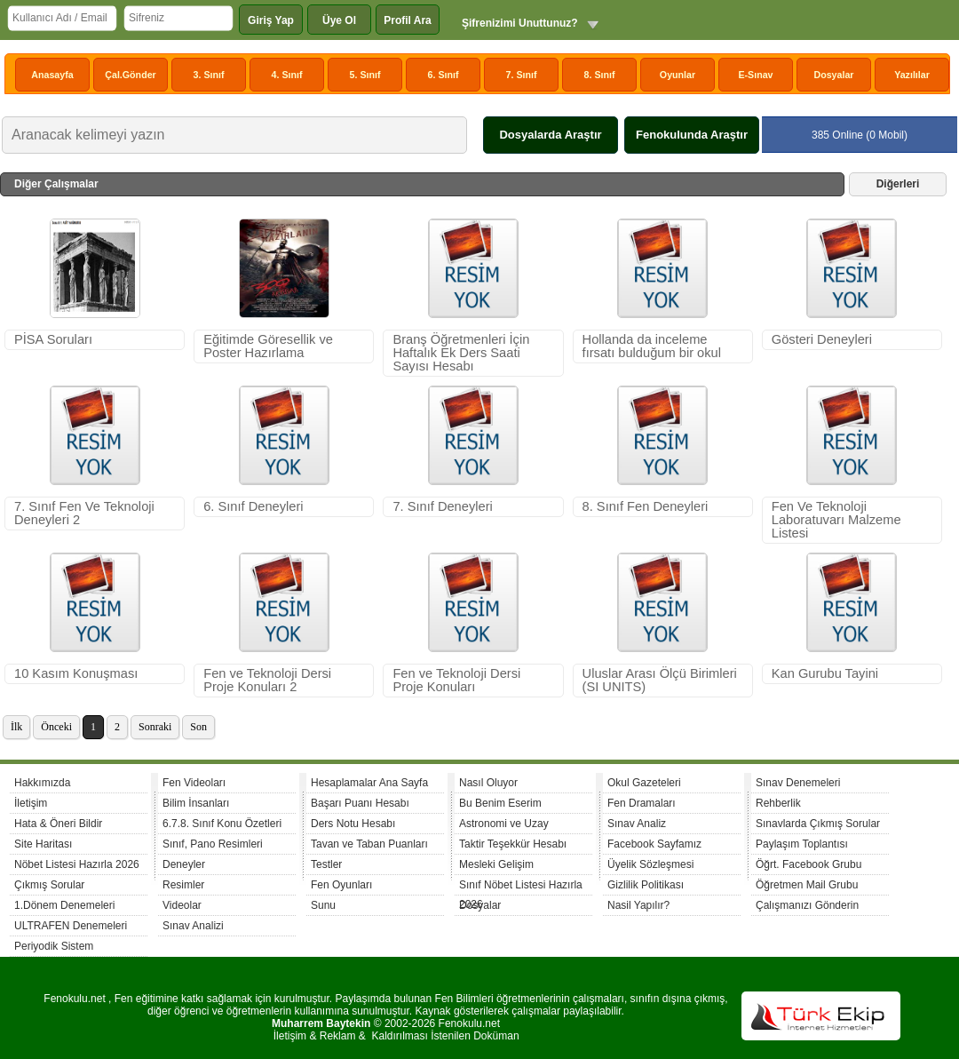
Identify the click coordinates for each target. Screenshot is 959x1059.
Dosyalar (833, 74)
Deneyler (183, 864)
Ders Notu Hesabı (353, 823)
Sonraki (155, 727)
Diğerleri (898, 184)
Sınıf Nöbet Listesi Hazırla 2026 (521, 887)
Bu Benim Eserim (500, 803)
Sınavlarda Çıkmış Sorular (818, 823)
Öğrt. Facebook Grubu (808, 864)
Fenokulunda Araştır (692, 134)
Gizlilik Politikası (645, 885)
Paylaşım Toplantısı (802, 844)
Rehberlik (778, 803)
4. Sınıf (287, 74)
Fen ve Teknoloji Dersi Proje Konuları (456, 680)
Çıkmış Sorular (49, 885)
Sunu (323, 905)
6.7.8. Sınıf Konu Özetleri (221, 823)
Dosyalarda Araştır (550, 134)
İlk (16, 727)
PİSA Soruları (53, 339)
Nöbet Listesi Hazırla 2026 (76, 864)
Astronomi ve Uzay (504, 823)
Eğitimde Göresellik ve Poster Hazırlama (268, 346)
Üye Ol (339, 20)
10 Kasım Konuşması (76, 673)
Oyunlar (677, 74)
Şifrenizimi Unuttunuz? (520, 23)
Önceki (56, 727)
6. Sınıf (443, 74)
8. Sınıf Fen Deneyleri (646, 506)
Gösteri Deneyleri (822, 339)
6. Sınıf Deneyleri (253, 506)
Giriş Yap (271, 20)
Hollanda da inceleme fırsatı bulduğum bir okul (652, 346)
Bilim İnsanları (195, 803)
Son (198, 727)
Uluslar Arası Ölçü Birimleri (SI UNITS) (660, 680)
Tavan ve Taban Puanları (369, 844)
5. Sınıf (365, 74)
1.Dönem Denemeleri (64, 905)
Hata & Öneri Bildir (58, 823)
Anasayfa (52, 74)
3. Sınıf (209, 74)
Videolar (182, 905)
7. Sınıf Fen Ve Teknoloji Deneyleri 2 (84, 513)
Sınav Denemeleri (798, 782)
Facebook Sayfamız (654, 844)
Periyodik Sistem (53, 946)
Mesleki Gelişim (496, 864)
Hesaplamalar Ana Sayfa (369, 782)
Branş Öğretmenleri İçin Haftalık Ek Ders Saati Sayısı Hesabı (460, 352)
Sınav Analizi (193, 926)
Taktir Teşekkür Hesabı (513, 844)
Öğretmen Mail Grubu (807, 885)
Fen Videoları (194, 782)
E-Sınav (755, 74)
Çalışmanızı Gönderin (807, 905)
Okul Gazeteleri (644, 782)
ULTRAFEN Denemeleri (70, 926)
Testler (326, 864)
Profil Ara (408, 20)
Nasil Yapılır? (638, 905)
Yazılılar (912, 74)
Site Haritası (43, 844)
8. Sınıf (599, 74)
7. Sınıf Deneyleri (442, 506)
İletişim (30, 803)
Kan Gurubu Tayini (825, 673)
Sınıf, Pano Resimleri (212, 844)
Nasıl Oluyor (488, 782)
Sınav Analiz (636, 823)
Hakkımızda (42, 782)
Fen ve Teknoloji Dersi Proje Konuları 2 (267, 680)
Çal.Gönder (130, 74)
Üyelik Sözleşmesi (650, 864)
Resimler (183, 885)
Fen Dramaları (641, 803)
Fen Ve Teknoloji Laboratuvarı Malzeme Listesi (836, 519)
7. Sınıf (521, 74)
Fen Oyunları (341, 885)
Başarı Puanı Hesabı (360, 803)
